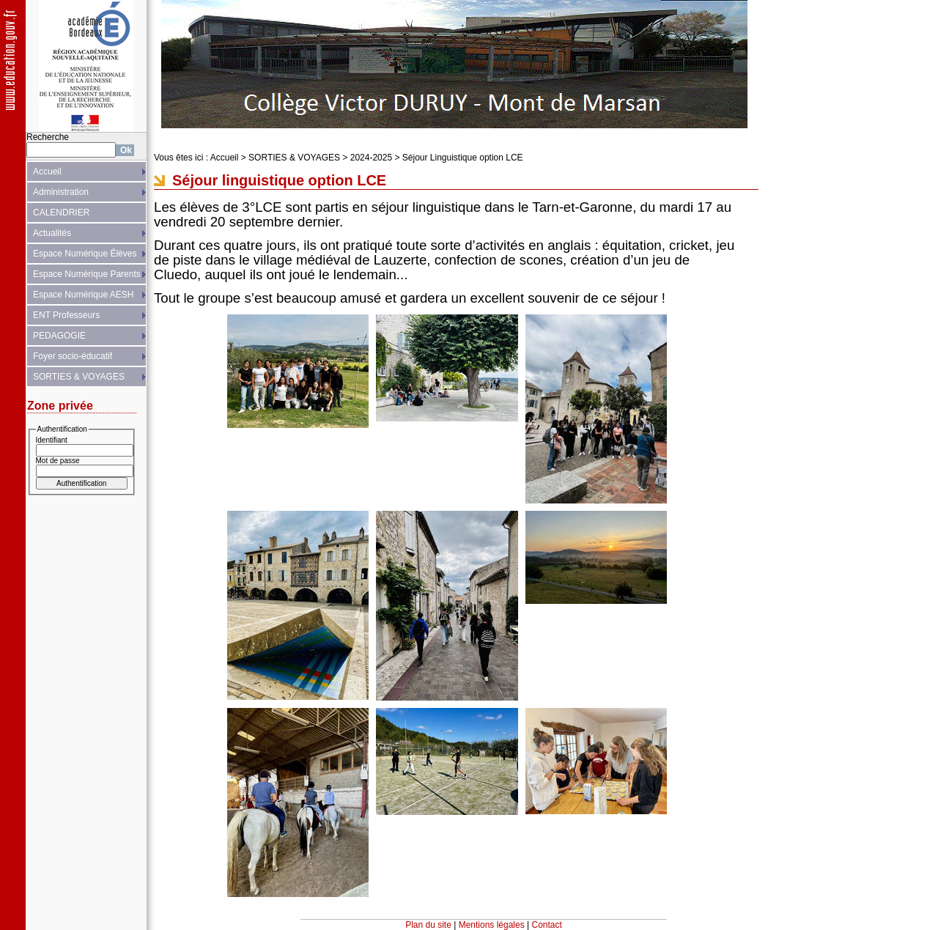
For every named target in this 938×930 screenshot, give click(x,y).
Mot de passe (58, 461)
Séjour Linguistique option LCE (462, 157)
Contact (547, 925)
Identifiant (51, 440)
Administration (61, 192)
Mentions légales (492, 925)
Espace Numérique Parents (87, 274)
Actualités (52, 233)
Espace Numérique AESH (83, 294)
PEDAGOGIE (59, 336)
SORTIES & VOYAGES (79, 377)
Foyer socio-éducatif (72, 356)
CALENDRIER (61, 212)
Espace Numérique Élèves (84, 253)
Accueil (47, 171)
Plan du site (428, 925)
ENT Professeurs (66, 315)
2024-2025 (371, 157)
